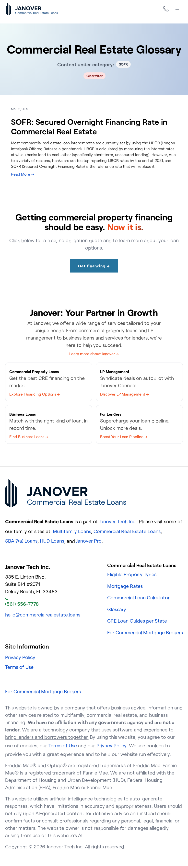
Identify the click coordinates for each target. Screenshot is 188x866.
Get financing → (94, 266)
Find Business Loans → (28, 436)
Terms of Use (19, 667)
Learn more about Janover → (94, 353)
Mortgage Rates (125, 586)
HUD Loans (52, 540)
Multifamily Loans (72, 531)
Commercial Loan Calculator (138, 597)
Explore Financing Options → (34, 394)
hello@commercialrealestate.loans (42, 614)
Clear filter (94, 75)
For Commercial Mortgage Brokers (145, 632)
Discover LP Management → (124, 394)
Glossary (116, 609)
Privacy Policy (20, 657)
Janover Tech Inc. (117, 521)
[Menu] (177, 9)
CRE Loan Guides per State (137, 620)
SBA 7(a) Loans (21, 540)
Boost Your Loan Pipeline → (123, 436)
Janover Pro (89, 540)
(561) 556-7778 (22, 602)
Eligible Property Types (131, 574)
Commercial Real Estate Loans (127, 531)
